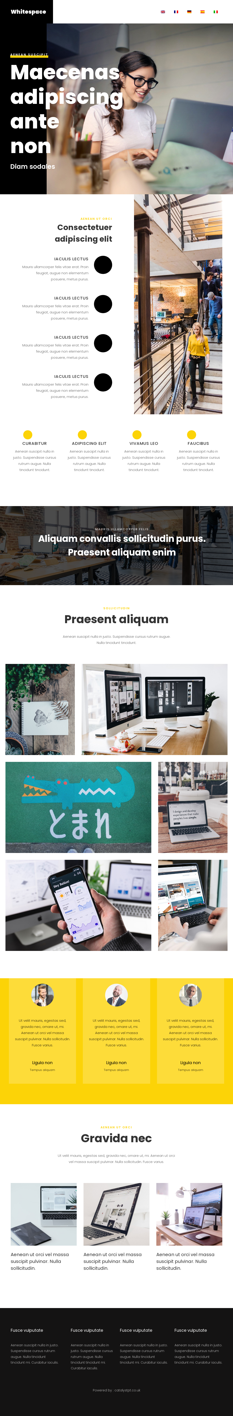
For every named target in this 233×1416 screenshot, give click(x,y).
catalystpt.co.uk (127, 1390)
